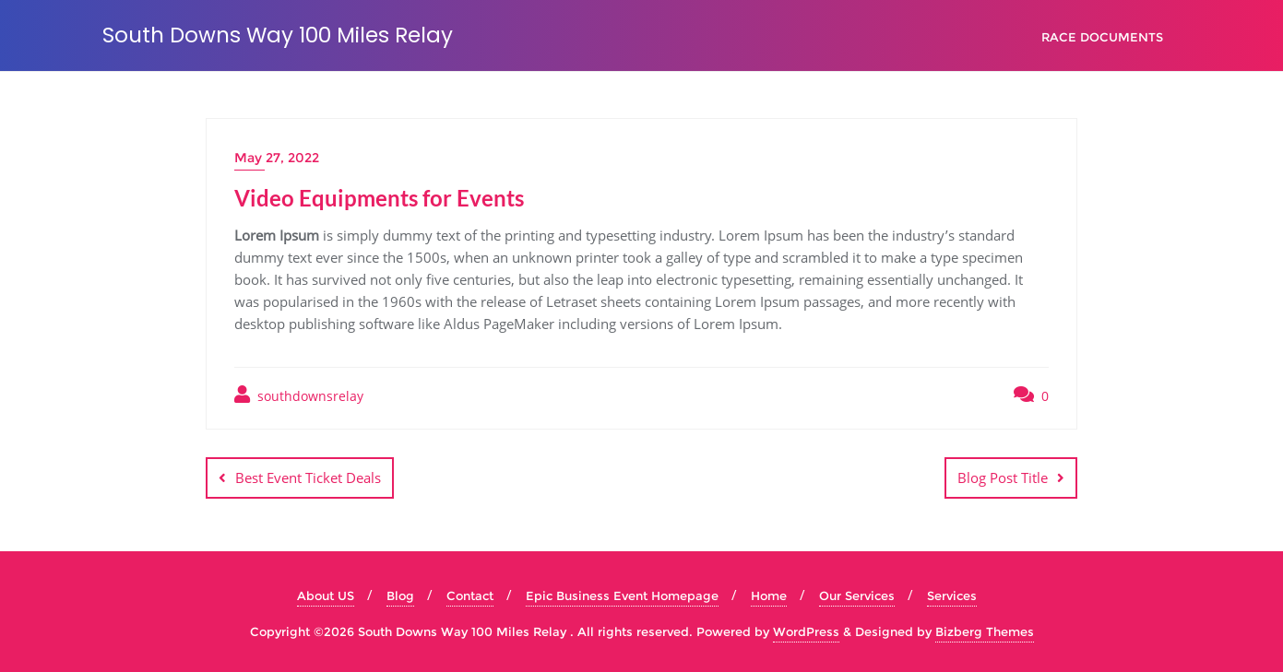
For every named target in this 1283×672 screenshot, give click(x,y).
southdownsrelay (298, 395)
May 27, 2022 (276, 157)
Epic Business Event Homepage (622, 595)
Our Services (857, 595)
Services (952, 595)
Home (769, 595)
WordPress (806, 631)
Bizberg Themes (984, 631)
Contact (469, 595)
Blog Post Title (1002, 477)
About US (325, 595)
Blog (400, 595)
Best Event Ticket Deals (308, 477)
